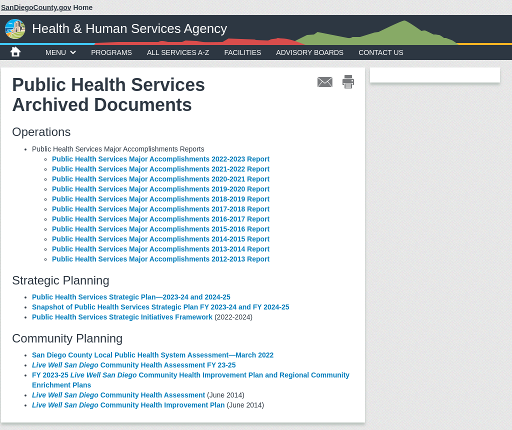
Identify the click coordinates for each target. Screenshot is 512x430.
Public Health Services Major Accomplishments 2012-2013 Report (161, 259)
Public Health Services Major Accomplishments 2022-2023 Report (161, 159)
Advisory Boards (310, 52)
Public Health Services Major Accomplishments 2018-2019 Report (161, 199)
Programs (111, 52)
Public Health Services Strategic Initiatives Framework (122, 317)
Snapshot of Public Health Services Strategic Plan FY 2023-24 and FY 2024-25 (161, 307)
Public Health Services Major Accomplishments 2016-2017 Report (161, 219)
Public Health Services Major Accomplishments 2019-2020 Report (161, 189)
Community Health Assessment (118, 395)
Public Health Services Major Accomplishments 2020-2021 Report (161, 179)
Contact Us (381, 52)
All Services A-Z (178, 52)
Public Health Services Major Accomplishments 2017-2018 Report (161, 209)
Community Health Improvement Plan (128, 405)
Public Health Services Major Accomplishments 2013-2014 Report (161, 249)
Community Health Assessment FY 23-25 (134, 365)
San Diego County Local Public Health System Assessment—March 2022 (153, 355)
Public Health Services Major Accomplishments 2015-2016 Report (161, 229)
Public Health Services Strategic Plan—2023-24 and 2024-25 (131, 297)
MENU (61, 52)
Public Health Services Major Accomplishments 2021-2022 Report (161, 169)
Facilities (242, 52)
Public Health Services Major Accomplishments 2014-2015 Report (161, 239)
